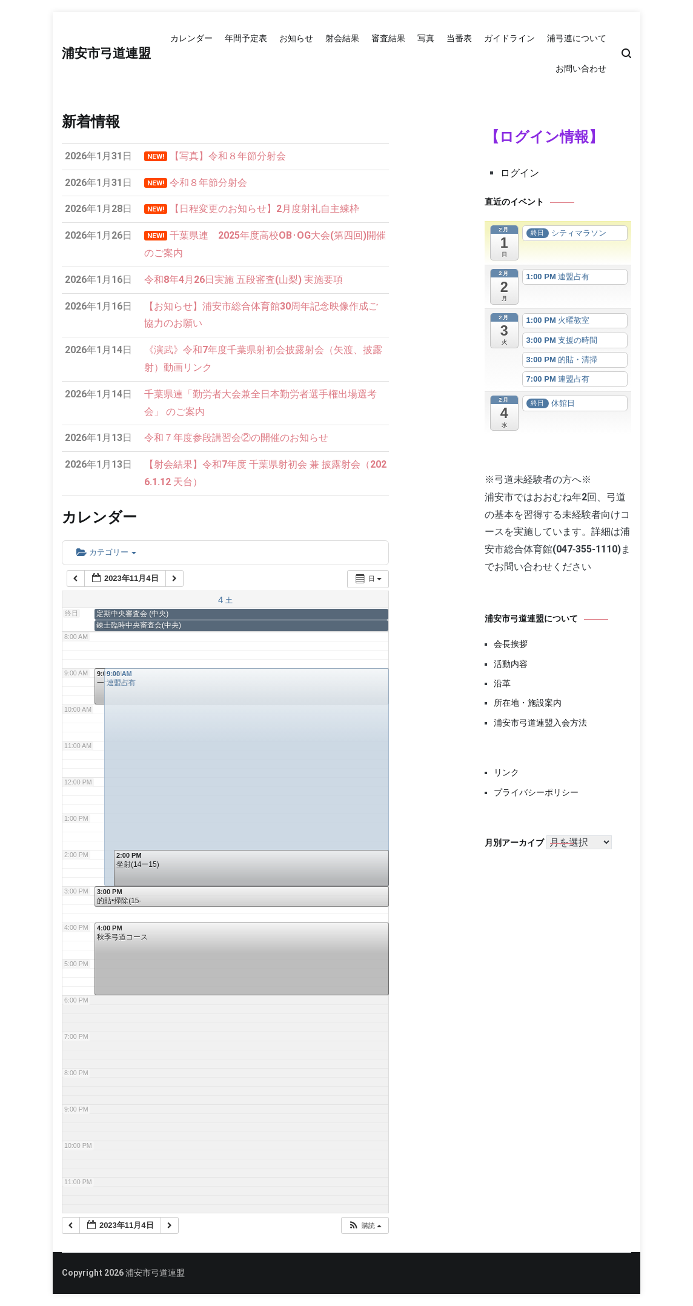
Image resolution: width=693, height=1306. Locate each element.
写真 (425, 38)
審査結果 (388, 38)
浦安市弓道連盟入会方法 (540, 723)
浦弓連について (576, 38)
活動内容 (511, 664)
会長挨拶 (511, 644)
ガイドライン (509, 38)
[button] (365, 1226)
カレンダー (191, 38)
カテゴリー (106, 552)
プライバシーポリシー (536, 792)
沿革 (502, 683)
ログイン (519, 173)
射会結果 (342, 38)
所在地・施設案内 (528, 703)
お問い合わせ (580, 68)
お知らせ (296, 38)
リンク (506, 772)
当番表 (459, 38)
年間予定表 (246, 38)
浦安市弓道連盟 (106, 54)
